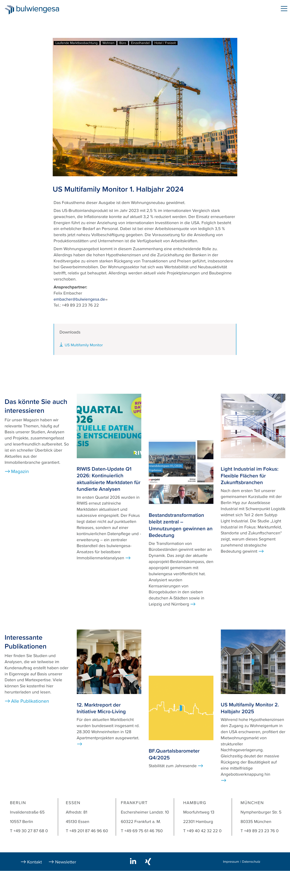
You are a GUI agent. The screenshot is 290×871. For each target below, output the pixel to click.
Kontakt (34, 862)
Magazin (20, 471)
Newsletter (65, 862)
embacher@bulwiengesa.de (81, 299)
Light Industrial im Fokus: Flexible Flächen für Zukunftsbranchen (250, 476)
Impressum (231, 862)
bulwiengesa (43, 9)
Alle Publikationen (30, 701)
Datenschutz (251, 862)
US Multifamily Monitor (84, 345)
